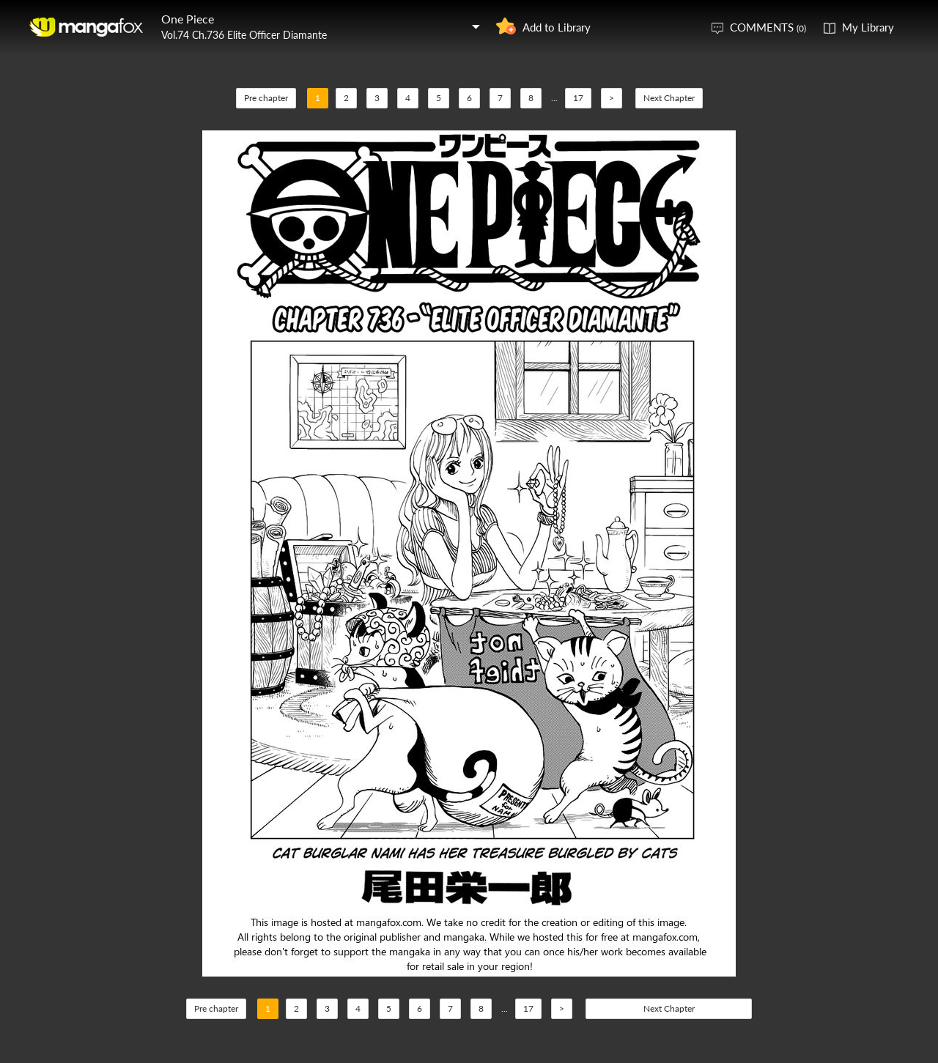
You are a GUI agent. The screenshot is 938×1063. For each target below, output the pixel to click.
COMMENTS (768, 27)
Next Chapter (669, 97)
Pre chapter (266, 97)
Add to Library (556, 27)
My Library (868, 27)
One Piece (187, 19)
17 (578, 97)
